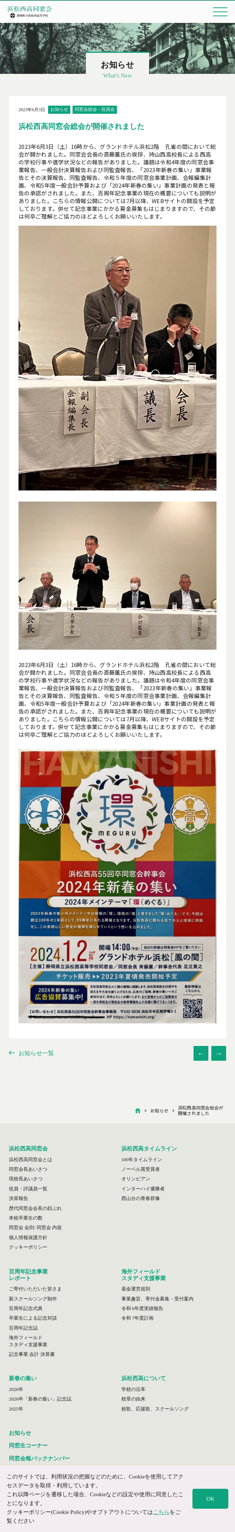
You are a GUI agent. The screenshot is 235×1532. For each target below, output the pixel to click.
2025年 (16, 1409)
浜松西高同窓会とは (30, 1159)
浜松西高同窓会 (28, 1149)
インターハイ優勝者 (143, 1188)
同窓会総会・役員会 (95, 109)
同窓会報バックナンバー (39, 1458)
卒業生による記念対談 (33, 1318)
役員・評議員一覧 (28, 1188)
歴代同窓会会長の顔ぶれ (35, 1208)
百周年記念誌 (23, 1328)
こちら (161, 1512)
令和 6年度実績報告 (142, 1308)
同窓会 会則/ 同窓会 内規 (35, 1227)
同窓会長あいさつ (28, 1169)
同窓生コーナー (28, 1446)
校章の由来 (133, 1399)
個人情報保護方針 (28, 1237)
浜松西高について (143, 1378)
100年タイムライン (141, 1159)
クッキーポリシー (28, 1247)
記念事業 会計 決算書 (32, 1354)
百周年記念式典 (26, 1308)
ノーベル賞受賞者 (140, 1169)
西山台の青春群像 (140, 1198)
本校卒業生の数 (26, 1218)
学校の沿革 (133, 1389)
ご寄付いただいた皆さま (35, 1289)
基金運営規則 (135, 1289)
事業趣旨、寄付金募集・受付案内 (157, 1299)
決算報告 (18, 1198)
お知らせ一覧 (31, 1053)
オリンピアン (135, 1179)
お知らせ (59, 109)
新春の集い (23, 1378)
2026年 (16, 1389)
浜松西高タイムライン (149, 1149)
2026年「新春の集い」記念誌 (40, 1399)
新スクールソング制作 (33, 1299)
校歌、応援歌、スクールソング (155, 1409)
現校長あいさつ (26, 1179)
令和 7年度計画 (137, 1318)
